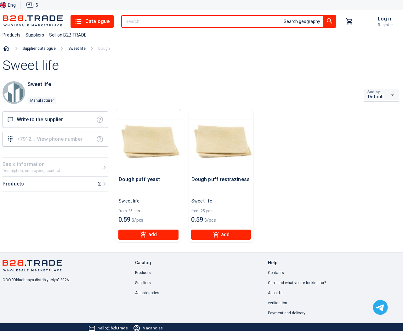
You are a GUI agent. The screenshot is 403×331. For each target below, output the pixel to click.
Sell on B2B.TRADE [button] (68, 35)
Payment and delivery (286, 313)
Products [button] (11, 35)
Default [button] (376, 96)
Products (143, 273)
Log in (385, 19)
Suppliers (143, 283)
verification (277, 303)
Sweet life (77, 48)
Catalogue (92, 21)
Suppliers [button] (35, 35)
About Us (276, 293)
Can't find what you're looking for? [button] (297, 283)
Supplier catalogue (39, 48)
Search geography (302, 21)
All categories (147, 293)
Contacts (276, 273)
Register (385, 25)
